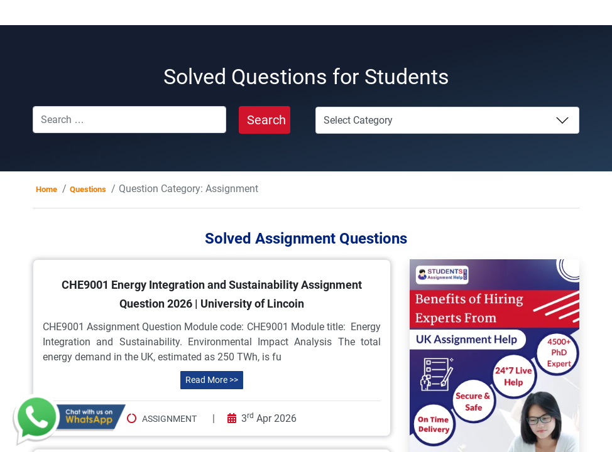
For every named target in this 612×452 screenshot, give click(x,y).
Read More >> (211, 380)
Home (46, 189)
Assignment (169, 419)
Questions (88, 189)
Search (266, 119)
